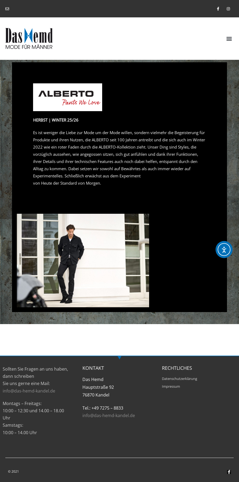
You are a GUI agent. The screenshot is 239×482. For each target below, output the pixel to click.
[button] (229, 38)
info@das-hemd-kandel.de (29, 391)
